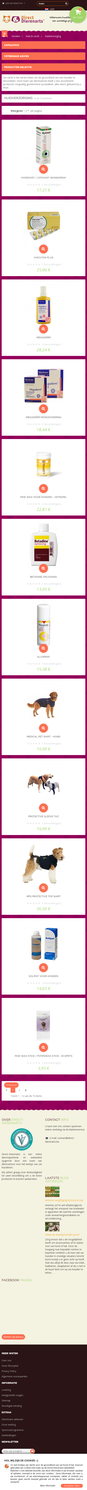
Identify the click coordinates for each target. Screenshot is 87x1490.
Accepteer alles (72, 1485)
